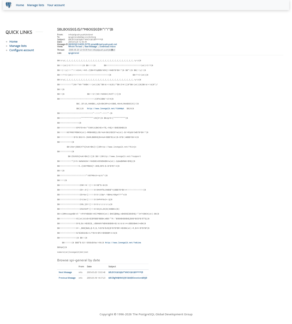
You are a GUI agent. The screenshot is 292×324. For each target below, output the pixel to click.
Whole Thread (75, 46)
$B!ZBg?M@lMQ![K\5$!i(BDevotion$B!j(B (127, 278)
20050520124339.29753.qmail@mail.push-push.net (92, 44)
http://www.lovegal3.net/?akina (123, 243)
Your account (56, 5)
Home (20, 5)
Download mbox (107, 46)
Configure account (21, 50)
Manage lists (35, 5)
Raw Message (91, 46)
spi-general (73, 53)
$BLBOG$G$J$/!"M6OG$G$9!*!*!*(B (125, 272)
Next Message (65, 272)
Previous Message (67, 278)
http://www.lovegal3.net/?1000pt (105, 109)
